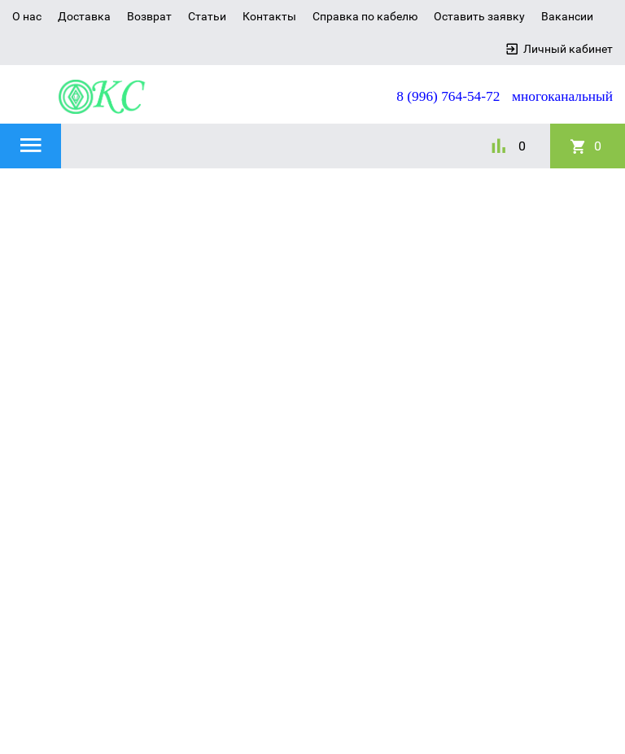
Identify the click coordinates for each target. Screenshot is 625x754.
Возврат (149, 16)
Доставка (84, 16)
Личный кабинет (568, 48)
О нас (27, 16)
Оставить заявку (479, 16)
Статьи (207, 16)
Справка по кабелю (364, 16)
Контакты (269, 16)
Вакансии (567, 16)
